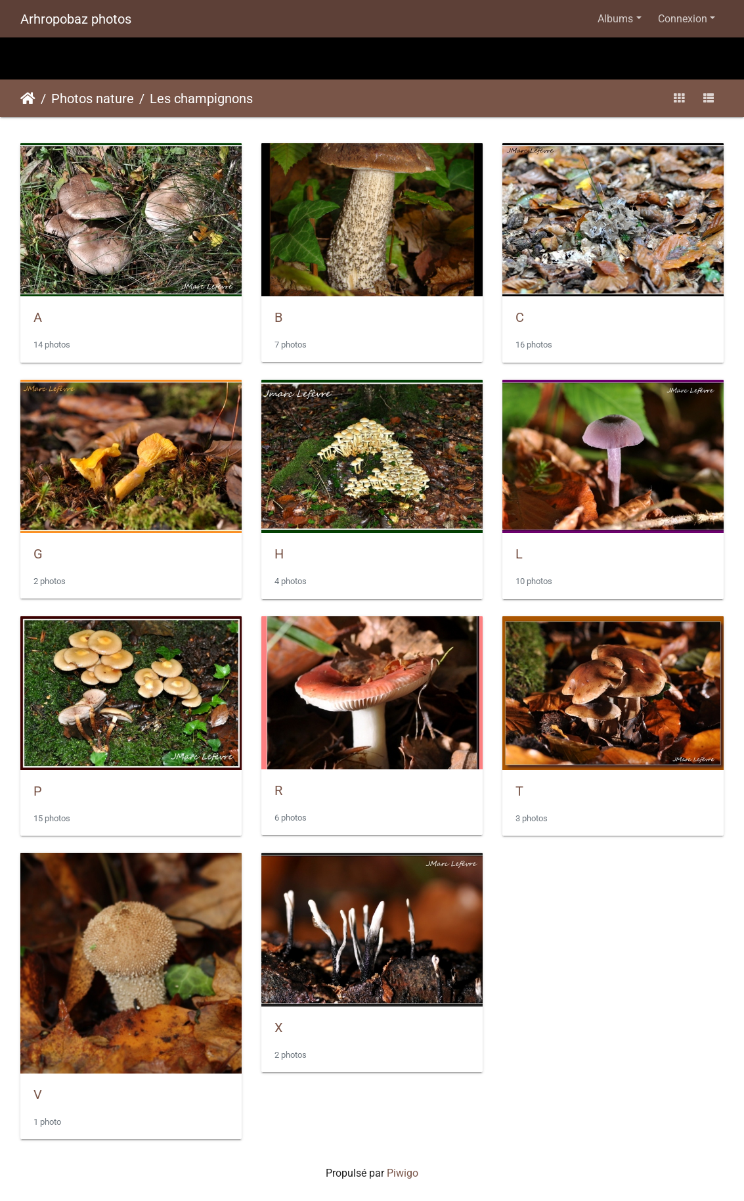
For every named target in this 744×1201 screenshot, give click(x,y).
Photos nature (92, 98)
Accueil (27, 98)
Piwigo (402, 1173)
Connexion (682, 18)
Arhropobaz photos (75, 19)
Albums (615, 18)
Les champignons (201, 98)
